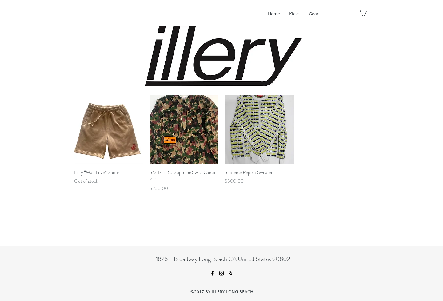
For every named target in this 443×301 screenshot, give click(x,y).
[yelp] (231, 273)
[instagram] (221, 273)
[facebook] (212, 273)
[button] (363, 12)
